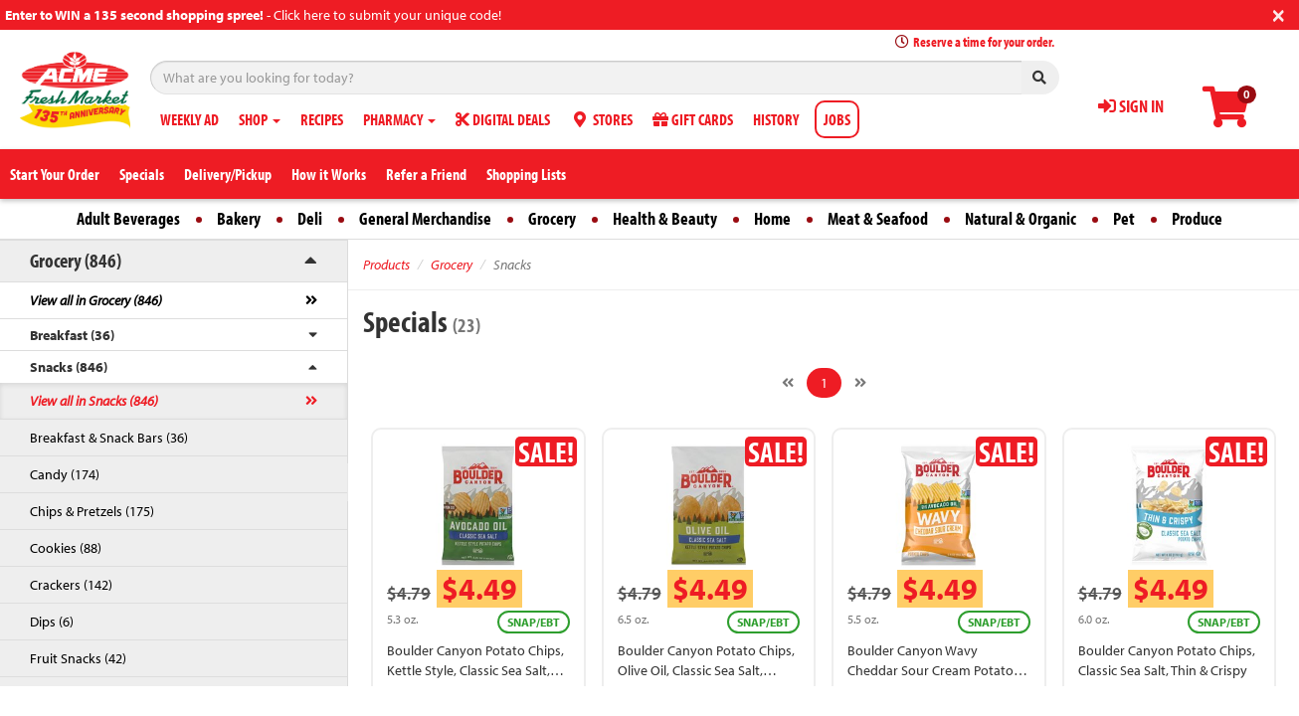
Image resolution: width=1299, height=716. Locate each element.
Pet (1124, 218)
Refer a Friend (426, 174)
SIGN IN (1131, 105)
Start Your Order (54, 174)
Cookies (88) (65, 548)
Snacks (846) (68, 367)
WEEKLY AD (189, 119)
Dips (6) (52, 621)
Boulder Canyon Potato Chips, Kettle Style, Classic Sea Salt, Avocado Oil (475, 670)
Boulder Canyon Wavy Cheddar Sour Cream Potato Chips (930, 670)
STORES (601, 119)
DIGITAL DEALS (503, 119)
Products (386, 264)
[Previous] (788, 383)
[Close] (1278, 13)
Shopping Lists (526, 174)
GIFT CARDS (692, 119)
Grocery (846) (75, 260)
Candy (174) (64, 474)
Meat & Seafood (878, 218)
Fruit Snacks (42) (78, 658)
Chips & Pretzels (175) (92, 511)
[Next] (860, 383)
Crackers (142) (71, 585)
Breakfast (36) (72, 335)
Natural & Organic (1020, 218)
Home (772, 218)
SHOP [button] (259, 119)
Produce (1197, 218)
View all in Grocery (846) (96, 300)
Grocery (552, 218)
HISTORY (776, 119)
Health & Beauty (665, 218)
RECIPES (321, 119)
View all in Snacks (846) (94, 401)
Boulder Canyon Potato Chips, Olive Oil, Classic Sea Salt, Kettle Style (706, 670)
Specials (141, 174)
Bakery (239, 218)
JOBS (837, 119)
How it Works (328, 174)
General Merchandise (425, 218)
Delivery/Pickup (228, 174)
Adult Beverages (128, 218)
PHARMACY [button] (399, 119)
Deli (309, 218)
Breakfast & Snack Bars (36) (109, 438)
